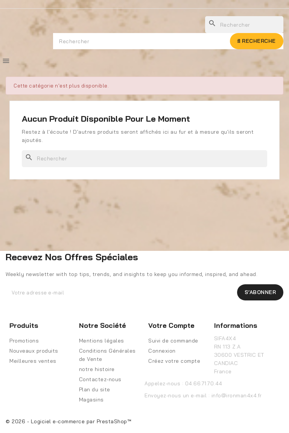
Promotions (24, 340)
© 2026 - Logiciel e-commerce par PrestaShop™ (68, 421)
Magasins (91, 399)
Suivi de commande (173, 340)
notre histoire (97, 369)
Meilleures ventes (32, 361)
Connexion (162, 350)
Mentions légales (101, 340)
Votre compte (171, 325)
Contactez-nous (100, 379)
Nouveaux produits (33, 350)
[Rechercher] (144, 158)
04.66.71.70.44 (203, 383)
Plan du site (94, 389)
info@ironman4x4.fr (236, 395)
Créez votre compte (174, 361)
